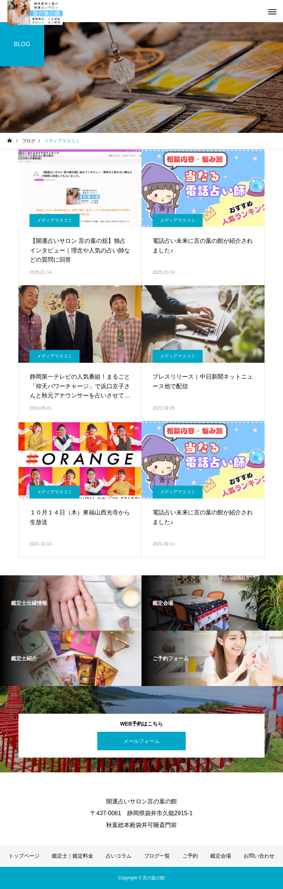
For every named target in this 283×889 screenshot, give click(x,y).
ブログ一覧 (157, 856)
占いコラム (119, 856)
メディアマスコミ (54, 220)
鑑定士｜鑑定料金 (72, 856)
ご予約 (190, 856)
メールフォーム (141, 741)
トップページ (23, 856)
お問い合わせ (259, 856)
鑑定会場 (220, 856)
